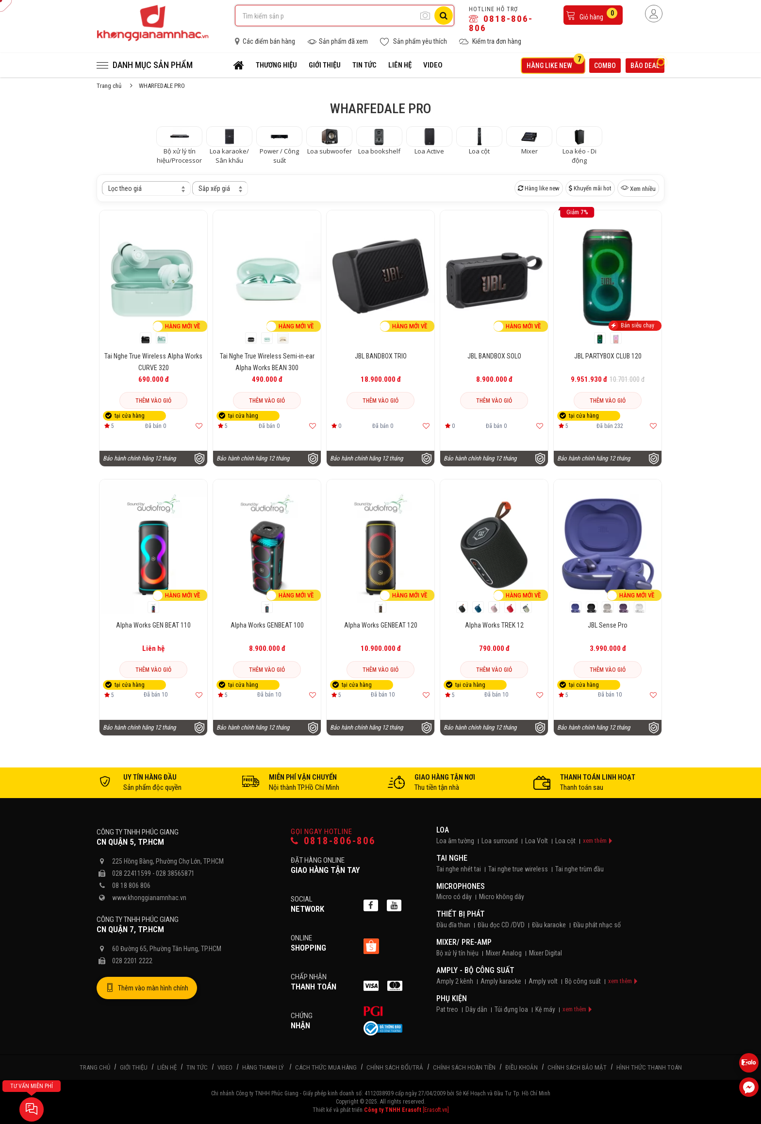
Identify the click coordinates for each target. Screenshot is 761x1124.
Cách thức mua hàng (326, 1067)
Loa (442, 829)
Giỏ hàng (591, 14)
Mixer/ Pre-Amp (464, 942)
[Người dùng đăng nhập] (653, 13)
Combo (605, 65)
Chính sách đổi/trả (394, 1067)
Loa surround (499, 841)
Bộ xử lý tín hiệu (457, 953)
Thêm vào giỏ (153, 400)
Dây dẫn (476, 1009)
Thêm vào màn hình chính (146, 988)
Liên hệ (400, 65)
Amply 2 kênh (454, 981)
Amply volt (543, 981)
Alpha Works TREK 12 (494, 625)
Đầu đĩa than (453, 925)
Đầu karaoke (549, 925)
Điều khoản (521, 1067)
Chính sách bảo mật (577, 1067)
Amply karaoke (500, 981)
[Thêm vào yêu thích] (199, 426)
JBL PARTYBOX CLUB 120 (608, 356)
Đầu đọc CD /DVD (501, 925)
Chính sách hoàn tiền (464, 1067)
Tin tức (364, 65)
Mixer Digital (545, 953)
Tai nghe (451, 858)
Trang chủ (109, 85)
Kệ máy (545, 1009)
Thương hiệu (276, 65)
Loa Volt (536, 841)
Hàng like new (555, 63)
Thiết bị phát (460, 914)
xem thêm (595, 840)
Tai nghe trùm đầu (579, 869)
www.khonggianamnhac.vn (149, 898)
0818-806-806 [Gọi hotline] (333, 841)
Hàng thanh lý (263, 1067)
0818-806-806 (501, 23)
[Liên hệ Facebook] (749, 1087)
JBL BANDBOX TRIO (381, 356)
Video (433, 65)
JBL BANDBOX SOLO (494, 356)
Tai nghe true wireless (518, 869)
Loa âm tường (455, 841)
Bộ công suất (583, 981)
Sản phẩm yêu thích (413, 41)
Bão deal (647, 64)
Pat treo (447, 1009)
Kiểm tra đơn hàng (490, 41)
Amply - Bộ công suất (475, 970)
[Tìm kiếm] (443, 15)
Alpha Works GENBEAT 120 (380, 625)
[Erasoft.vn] (436, 1110)
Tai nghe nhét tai (458, 869)
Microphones (460, 886)
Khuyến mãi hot (590, 188)
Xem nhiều (638, 188)
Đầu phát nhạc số (597, 925)
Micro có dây (454, 897)
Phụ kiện (451, 998)
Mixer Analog (504, 953)
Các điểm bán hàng (265, 41)
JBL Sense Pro (608, 625)
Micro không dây (501, 897)
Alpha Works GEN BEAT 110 (153, 625)
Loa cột (565, 841)
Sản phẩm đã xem (337, 41)
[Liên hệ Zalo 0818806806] (749, 1063)
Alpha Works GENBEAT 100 (267, 625)
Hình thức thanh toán (649, 1067)
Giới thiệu (325, 65)
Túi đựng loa (511, 1009)
